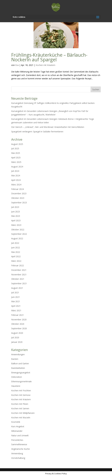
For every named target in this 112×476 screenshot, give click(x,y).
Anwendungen (18, 354)
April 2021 (16, 306)
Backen (14, 359)
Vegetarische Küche (20, 449)
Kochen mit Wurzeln (20, 417)
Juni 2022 (15, 247)
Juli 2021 (15, 292)
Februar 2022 (17, 265)
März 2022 (16, 261)
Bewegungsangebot (20, 372)
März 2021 (16, 310)
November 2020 (19, 319)
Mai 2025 (15, 153)
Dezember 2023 (18, 193)
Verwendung (17, 453)
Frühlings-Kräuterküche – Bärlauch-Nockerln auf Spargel (49, 57)
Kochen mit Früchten (21, 390)
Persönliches (17, 440)
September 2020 (19, 328)
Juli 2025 (15, 148)
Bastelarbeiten (18, 368)
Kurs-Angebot (17, 426)
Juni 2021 (15, 297)
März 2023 (16, 225)
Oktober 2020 (17, 323)
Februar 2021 (17, 315)
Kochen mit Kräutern (45, 65)
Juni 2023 (15, 211)
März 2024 (16, 184)
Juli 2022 (15, 243)
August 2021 (17, 288)
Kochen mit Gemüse (20, 395)
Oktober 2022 (17, 229)
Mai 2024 (15, 175)
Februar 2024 (17, 189)
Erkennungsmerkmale (21, 381)
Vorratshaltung (18, 458)
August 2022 (17, 238)
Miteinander (16, 431)
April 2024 (16, 180)
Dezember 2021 (18, 270)
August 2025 (17, 144)
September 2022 (19, 234)
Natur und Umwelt (20, 435)
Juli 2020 (15, 337)
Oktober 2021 (17, 279)
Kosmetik (15, 421)
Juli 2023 (15, 207)
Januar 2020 (16, 342)
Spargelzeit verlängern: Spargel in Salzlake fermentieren (37, 131)
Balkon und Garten (20, 363)
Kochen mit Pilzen (19, 404)
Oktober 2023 (17, 198)
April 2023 (16, 220)
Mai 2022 (15, 252)
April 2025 (16, 157)
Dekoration (16, 377)
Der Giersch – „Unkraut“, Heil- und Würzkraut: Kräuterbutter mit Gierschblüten (47, 127)
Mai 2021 (15, 301)
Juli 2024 (15, 171)
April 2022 (16, 256)
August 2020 (17, 333)
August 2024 (17, 166)
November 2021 (19, 274)
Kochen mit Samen (20, 408)
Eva (17, 65)
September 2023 (19, 202)
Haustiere (15, 386)
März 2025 (16, 162)
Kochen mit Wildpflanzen (23, 413)
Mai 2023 (15, 216)
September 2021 (19, 283)
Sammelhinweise (19, 444)
